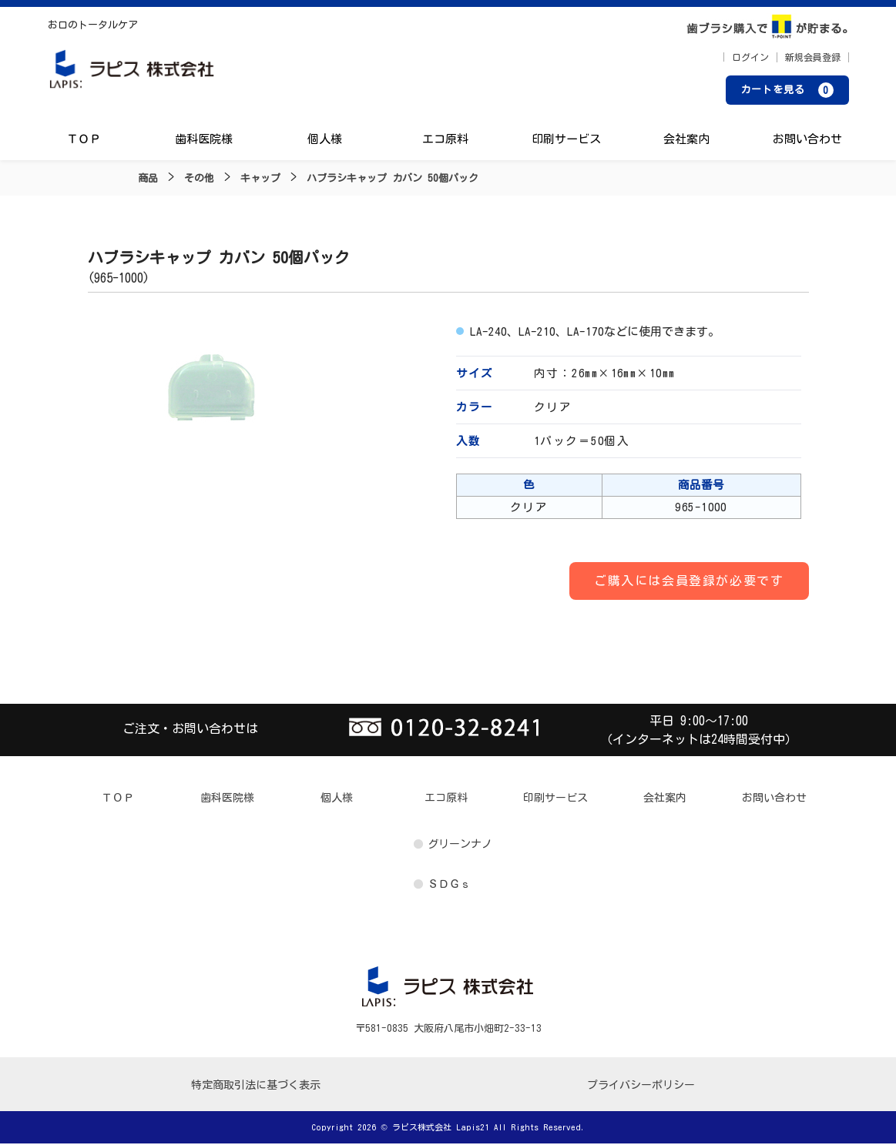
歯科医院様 (204, 140)
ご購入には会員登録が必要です (689, 581)
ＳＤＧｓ (449, 884)
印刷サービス (565, 140)
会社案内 (686, 140)
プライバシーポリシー (641, 1086)
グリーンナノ (460, 844)
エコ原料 (445, 140)
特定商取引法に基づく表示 (255, 1086)
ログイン (750, 57)
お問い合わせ (806, 140)
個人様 (324, 140)
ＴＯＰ (84, 140)
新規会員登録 (813, 57)
